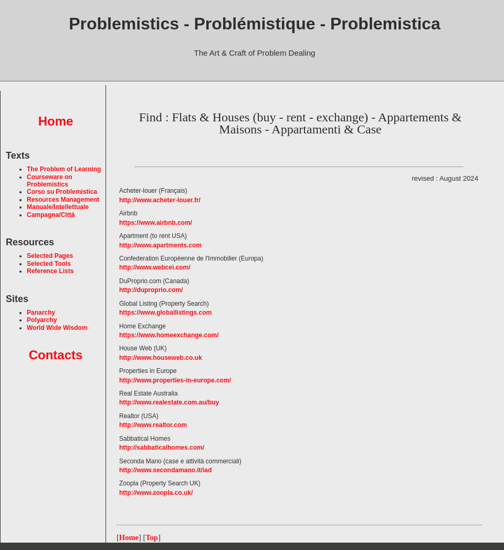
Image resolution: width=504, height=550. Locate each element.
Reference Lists (50, 271)
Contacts (56, 355)
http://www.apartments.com (160, 245)
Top (151, 537)
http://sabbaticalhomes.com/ (161, 447)
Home (56, 121)
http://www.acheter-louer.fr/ (160, 200)
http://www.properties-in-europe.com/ (175, 380)
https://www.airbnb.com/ (155, 222)
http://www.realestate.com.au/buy (169, 402)
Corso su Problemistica (62, 191)
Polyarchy (42, 320)
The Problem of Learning (64, 169)
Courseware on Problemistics (49, 180)
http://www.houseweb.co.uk (160, 357)
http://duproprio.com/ (151, 290)
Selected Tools (49, 263)
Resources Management (63, 199)
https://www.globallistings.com (165, 312)
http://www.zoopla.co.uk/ (156, 492)
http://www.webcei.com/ (155, 267)
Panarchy (41, 312)
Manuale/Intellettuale (58, 207)
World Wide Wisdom (57, 327)
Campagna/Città (51, 215)
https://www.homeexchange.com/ (169, 335)
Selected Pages (50, 256)
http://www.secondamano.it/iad (165, 470)
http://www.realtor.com (153, 425)
